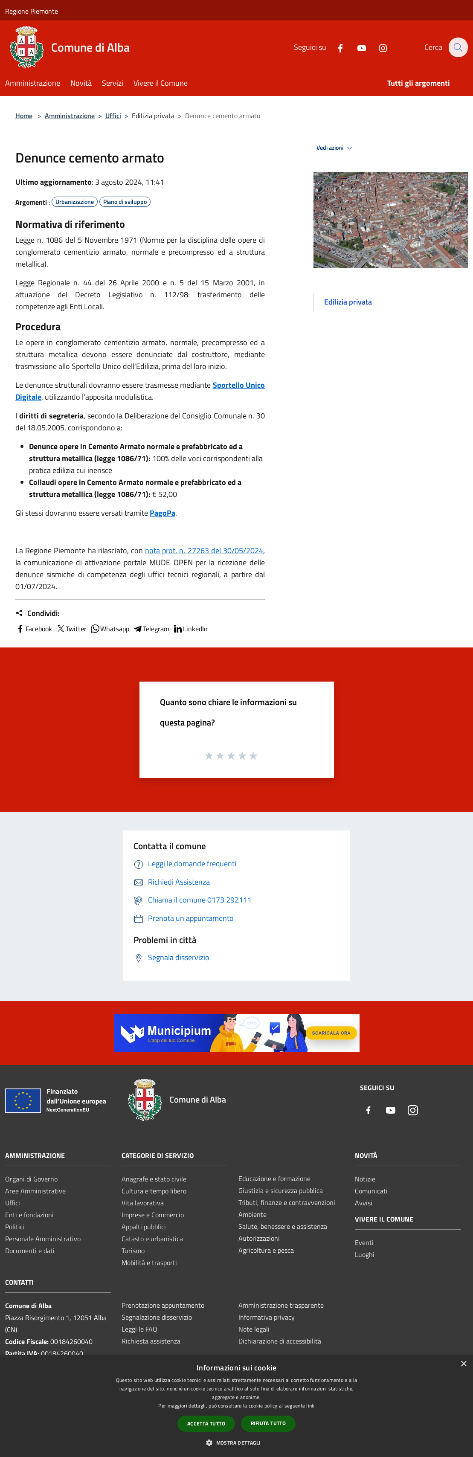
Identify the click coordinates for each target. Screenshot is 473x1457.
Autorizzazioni (259, 1238)
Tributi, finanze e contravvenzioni (286, 1202)
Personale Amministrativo (43, 1239)
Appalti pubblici (144, 1227)
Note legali (254, 1329)
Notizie (365, 1179)
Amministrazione (70, 115)
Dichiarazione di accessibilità (279, 1341)
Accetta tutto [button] (206, 1423)
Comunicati (371, 1191)
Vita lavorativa (143, 1203)
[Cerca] (457, 47)
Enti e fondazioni (29, 1215)
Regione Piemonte (31, 11)
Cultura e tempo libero (154, 1191)
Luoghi (364, 1254)
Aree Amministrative (35, 1191)
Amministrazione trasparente (281, 1305)
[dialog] (236, 1406)
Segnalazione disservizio (157, 1317)
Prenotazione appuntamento (163, 1305)
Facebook (33, 629)
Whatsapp (109, 629)
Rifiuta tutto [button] (268, 1423)
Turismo (133, 1250)
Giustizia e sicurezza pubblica (280, 1190)
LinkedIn (190, 629)
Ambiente (252, 1214)
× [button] (463, 1364)
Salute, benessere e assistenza (282, 1226)
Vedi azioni (335, 148)
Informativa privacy (266, 1317)
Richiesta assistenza (151, 1341)
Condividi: (37, 613)
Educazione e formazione (274, 1178)
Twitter (71, 629)
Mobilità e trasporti (149, 1262)
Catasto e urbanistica (152, 1239)
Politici (15, 1227)
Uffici (113, 115)
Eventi (364, 1242)
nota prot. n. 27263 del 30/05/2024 (204, 550)
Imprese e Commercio (153, 1215)
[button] (236, 1442)
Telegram (151, 629)
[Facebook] (335, 47)
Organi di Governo (31, 1179)
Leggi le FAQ (139, 1329)
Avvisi (363, 1203)
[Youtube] (356, 47)
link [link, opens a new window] (310, 1406)
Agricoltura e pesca (266, 1250)
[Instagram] (377, 47)
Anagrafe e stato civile (154, 1179)
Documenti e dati (30, 1250)
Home (23, 115)
